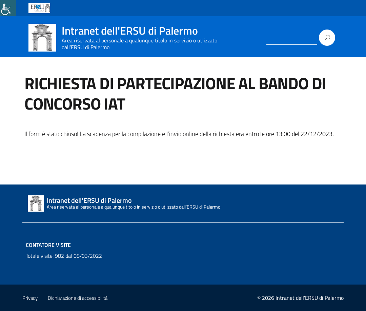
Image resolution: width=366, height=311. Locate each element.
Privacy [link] (30, 298)
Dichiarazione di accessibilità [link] (77, 298)
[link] (8, 8)
